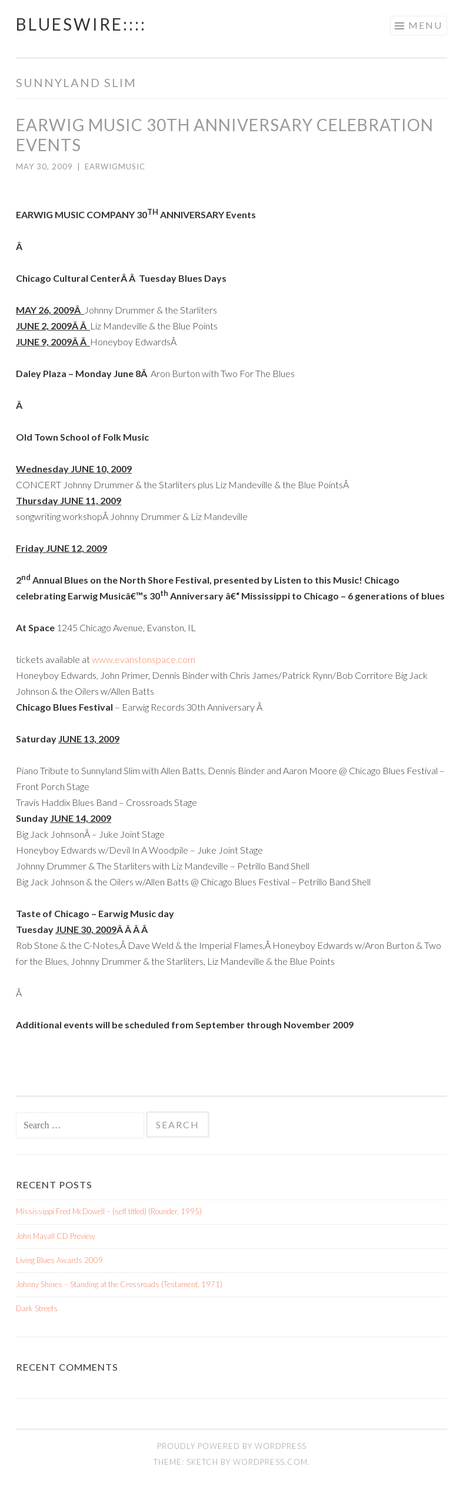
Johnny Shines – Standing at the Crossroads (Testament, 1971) (119, 1284)
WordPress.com (270, 1462)
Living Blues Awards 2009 (59, 1260)
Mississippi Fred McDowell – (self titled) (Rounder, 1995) (109, 1211)
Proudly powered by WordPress (232, 1446)
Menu (425, 25)
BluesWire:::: (81, 24)
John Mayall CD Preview (55, 1236)
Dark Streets (37, 1308)
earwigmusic (115, 166)
